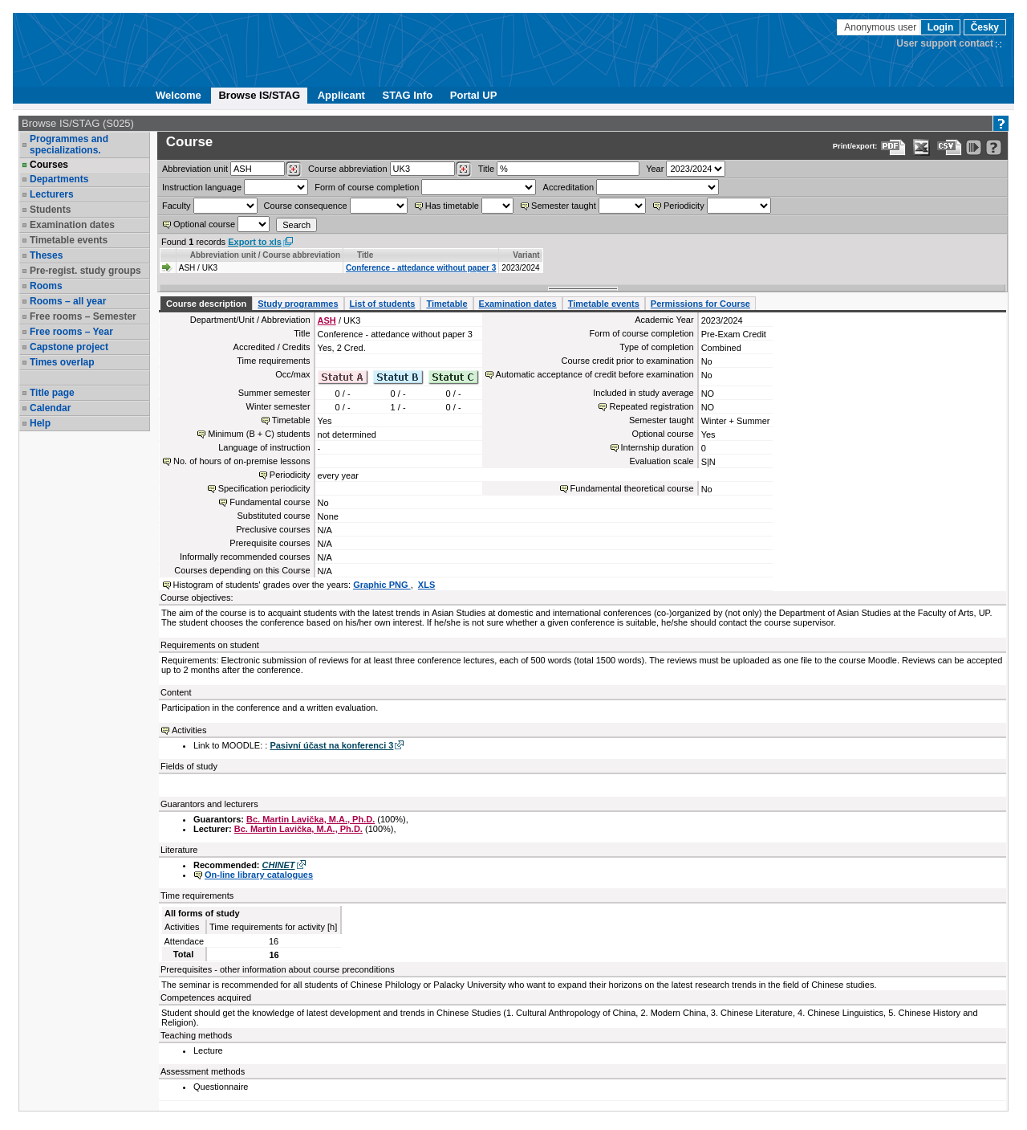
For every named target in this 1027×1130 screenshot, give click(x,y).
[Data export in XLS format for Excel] (921, 147)
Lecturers (52, 194)
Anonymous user (881, 27)
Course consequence (305, 205)
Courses (49, 164)
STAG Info (408, 95)
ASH (327, 320)
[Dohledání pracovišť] (293, 169)
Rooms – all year (68, 301)
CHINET (278, 865)
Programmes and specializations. (69, 144)
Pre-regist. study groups (85, 270)
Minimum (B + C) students (259, 434)
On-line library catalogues (259, 874)
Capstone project (69, 347)
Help (40, 423)
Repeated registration (651, 406)
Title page (52, 392)
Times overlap (62, 362)
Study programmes (298, 303)
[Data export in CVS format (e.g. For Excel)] (949, 147)
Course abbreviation (347, 168)
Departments (59, 179)
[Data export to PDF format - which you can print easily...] (893, 147)
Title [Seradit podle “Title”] (365, 255)
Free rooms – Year (71, 331)
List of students (383, 303)
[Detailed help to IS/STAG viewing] (993, 147)
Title (486, 168)
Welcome (178, 95)
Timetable (446, 303)
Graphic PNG (382, 584)
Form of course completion (367, 187)
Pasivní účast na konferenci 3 (331, 745)
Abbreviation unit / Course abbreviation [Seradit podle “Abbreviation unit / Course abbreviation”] (265, 255)
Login (941, 27)
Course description (206, 303)
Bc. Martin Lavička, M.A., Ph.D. (310, 819)
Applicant (341, 95)
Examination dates (72, 224)
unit (195, 168)
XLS (426, 584)
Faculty (176, 205)
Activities (189, 730)
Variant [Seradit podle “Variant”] (526, 255)
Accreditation (569, 187)
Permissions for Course (700, 303)
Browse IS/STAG (259, 95)
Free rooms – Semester (83, 316)
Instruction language (202, 187)
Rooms (46, 286)
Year (655, 168)
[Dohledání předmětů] (463, 169)
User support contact (944, 43)
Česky (985, 27)
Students (50, 209)
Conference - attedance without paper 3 (421, 267)
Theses (46, 255)
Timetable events (69, 240)
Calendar (50, 408)
